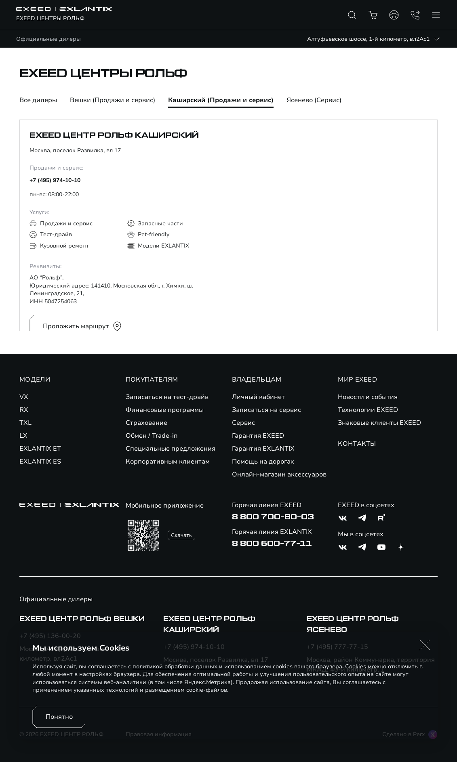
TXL (25, 423)
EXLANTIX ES (40, 461)
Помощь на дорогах (263, 461)
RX (23, 410)
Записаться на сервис (266, 410)
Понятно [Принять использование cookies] (59, 716)
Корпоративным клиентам (168, 461)
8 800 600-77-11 (272, 543)
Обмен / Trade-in (152, 435)
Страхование (146, 423)
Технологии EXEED (368, 410)
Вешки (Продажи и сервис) (112, 101)
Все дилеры (38, 101)
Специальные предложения (170, 448)
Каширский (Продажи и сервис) (221, 101)
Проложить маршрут (82, 326)
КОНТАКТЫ (357, 443)
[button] (424, 645)
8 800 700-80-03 (273, 517)
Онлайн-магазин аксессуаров (279, 474)
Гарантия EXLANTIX (263, 448)
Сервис (243, 423)
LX (23, 435)
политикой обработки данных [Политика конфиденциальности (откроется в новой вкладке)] (175, 666)
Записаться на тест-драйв (167, 397)
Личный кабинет (258, 397)
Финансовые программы (165, 410)
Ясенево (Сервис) (313, 101)
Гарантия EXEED (258, 435)
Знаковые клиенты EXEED (379, 423)
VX (23, 397)
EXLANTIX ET (40, 448)
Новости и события (368, 397)
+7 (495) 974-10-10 (54, 180)
